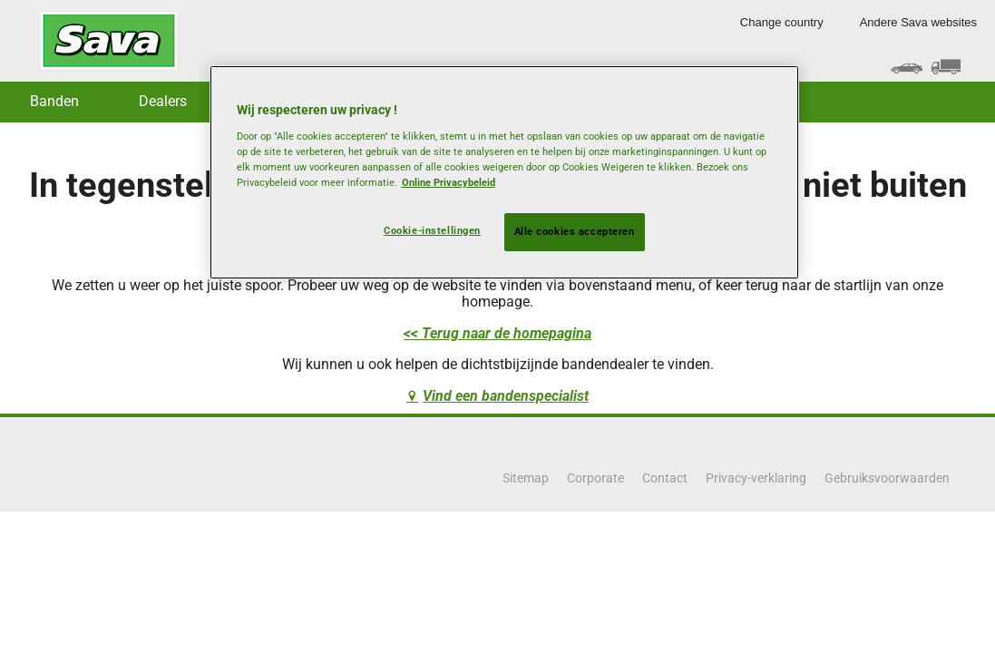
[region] (504, 172)
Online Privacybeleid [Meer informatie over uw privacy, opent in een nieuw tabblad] (448, 182)
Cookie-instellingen (432, 230)
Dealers (163, 101)
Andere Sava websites (918, 22)
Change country (782, 22)
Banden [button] (54, 101)
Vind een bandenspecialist (506, 395)
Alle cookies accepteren (574, 231)
